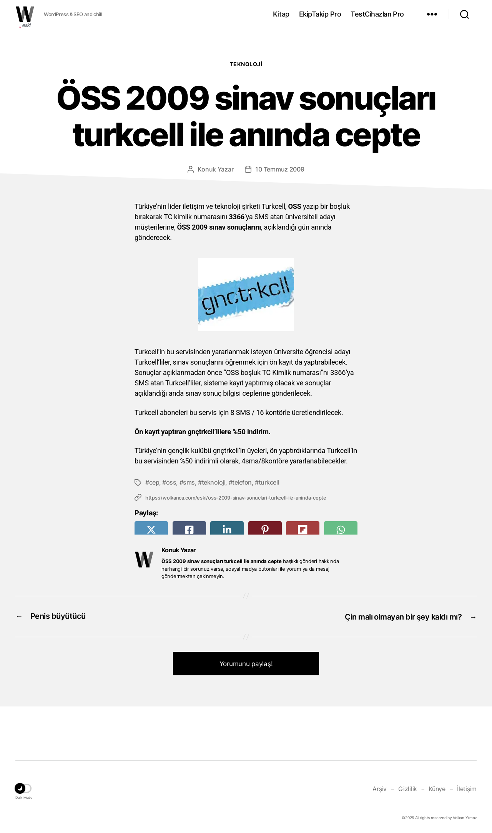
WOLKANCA (25, 14)
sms (189, 482)
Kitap (281, 14)
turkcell (269, 482)
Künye (437, 787)
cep (154, 482)
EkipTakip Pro (320, 14)
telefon (242, 482)
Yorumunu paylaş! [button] (246, 662)
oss (171, 482)
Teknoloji (246, 64)
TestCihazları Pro (377, 14)
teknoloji (214, 482)
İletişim (467, 787)
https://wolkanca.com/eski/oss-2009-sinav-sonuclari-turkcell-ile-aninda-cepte (235, 497)
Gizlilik (407, 787)
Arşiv (379, 787)
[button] (23, 788)
